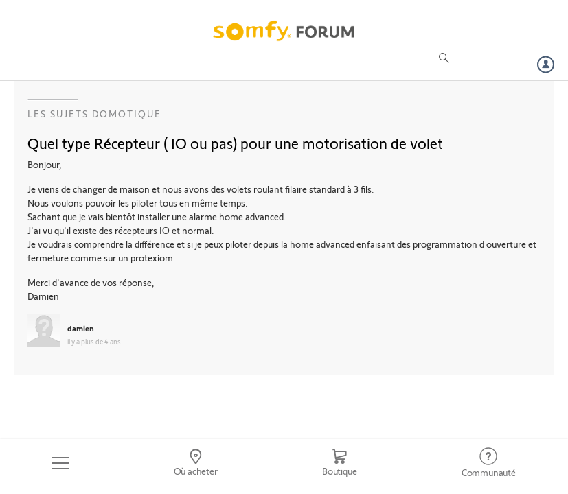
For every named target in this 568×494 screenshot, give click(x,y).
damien (80, 328)
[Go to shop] (339, 463)
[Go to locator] (195, 463)
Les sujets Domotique (94, 113)
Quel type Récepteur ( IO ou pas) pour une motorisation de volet (235, 143)
